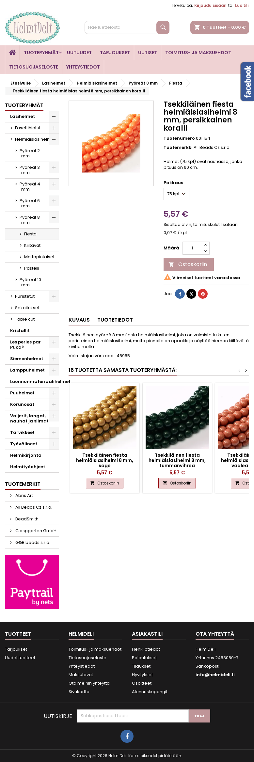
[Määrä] (192, 248)
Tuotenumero (179, 138)
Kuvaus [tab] (79, 320)
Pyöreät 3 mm (30, 170)
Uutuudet (79, 52)
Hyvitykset (142, 675)
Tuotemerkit (22, 484)
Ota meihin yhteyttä (89, 683)
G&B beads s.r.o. (32, 542)
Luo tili (241, 5)
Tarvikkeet (22, 432)
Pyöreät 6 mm (30, 203)
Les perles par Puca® (25, 344)
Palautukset (144, 658)
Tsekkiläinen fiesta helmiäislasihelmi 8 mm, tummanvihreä (177, 460)
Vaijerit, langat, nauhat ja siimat (29, 418)
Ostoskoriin (187, 264)
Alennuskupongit (149, 692)
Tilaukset (141, 666)
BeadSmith (26, 519)
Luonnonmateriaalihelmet (34, 381)
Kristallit (20, 330)
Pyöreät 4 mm (30, 186)
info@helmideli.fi (215, 675)
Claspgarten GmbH (35, 531)
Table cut (25, 319)
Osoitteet (141, 683)
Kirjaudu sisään (210, 5)
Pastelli (31, 268)
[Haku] (127, 27)
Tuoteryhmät (41, 52)
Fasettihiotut (27, 128)
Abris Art (23, 495)
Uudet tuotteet (20, 658)
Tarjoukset (115, 52)
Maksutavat (81, 675)
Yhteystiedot (83, 67)
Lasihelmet (22, 116)
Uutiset (147, 52)
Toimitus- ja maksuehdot (198, 52)
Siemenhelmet (26, 359)
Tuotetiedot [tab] (115, 320)
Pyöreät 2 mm (30, 153)
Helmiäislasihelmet (35, 139)
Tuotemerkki (178, 148)
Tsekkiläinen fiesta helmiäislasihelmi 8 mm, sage (104, 460)
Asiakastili (147, 634)
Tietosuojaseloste (33, 67)
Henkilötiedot (146, 649)
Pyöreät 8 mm (30, 220)
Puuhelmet (22, 393)
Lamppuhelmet (27, 370)
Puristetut (25, 296)
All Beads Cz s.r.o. (33, 507)
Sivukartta (79, 692)
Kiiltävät (32, 245)
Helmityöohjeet (27, 467)
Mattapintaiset (39, 257)
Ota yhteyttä (215, 634)
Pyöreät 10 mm (30, 282)
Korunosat (22, 404)
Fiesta (30, 234)
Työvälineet (23, 444)
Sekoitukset (27, 308)
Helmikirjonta (25, 455)
